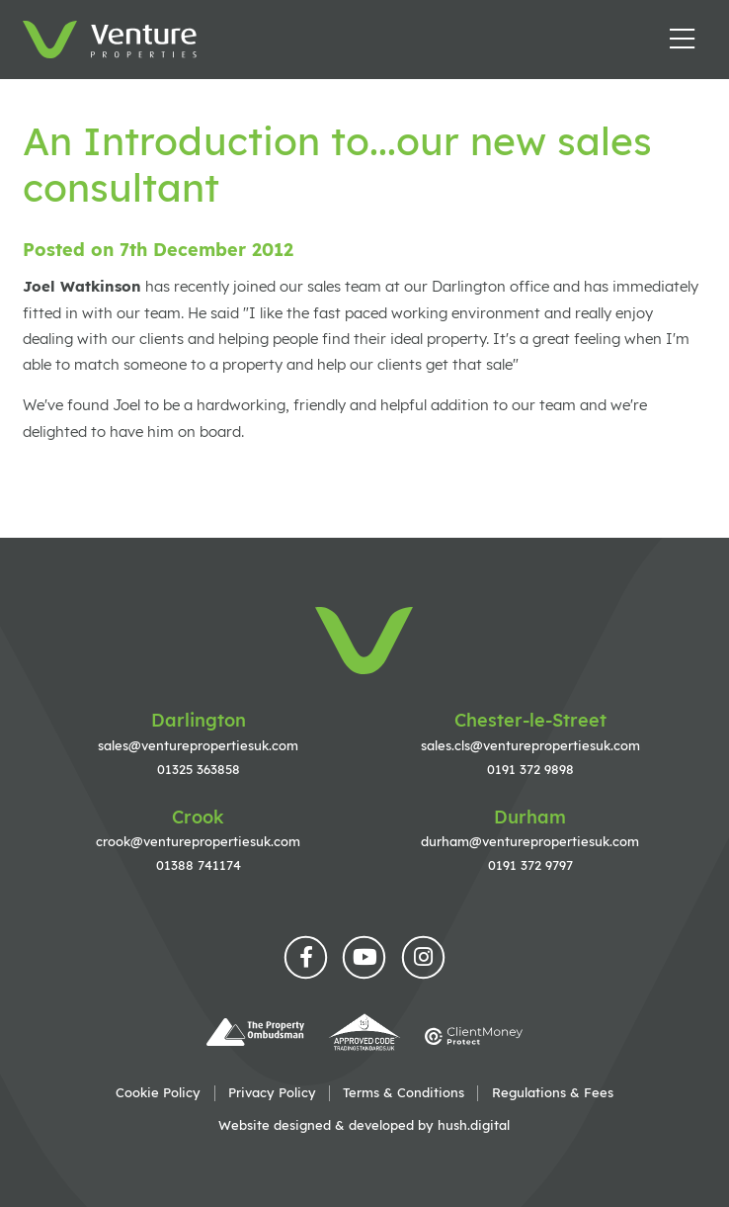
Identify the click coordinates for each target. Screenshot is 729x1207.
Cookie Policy (158, 1092)
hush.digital (474, 1125)
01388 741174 (198, 865)
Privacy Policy (272, 1092)
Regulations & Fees (552, 1092)
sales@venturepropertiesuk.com (198, 745)
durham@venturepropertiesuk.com (530, 841)
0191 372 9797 (530, 865)
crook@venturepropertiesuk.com (198, 841)
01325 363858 (198, 769)
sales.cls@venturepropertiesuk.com (530, 745)
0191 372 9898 (530, 769)
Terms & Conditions (403, 1092)
